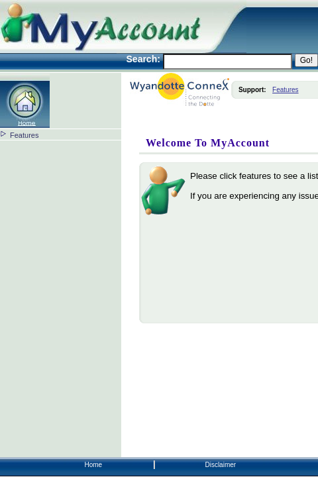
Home (93, 464)
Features (24, 135)
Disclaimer (220, 464)
